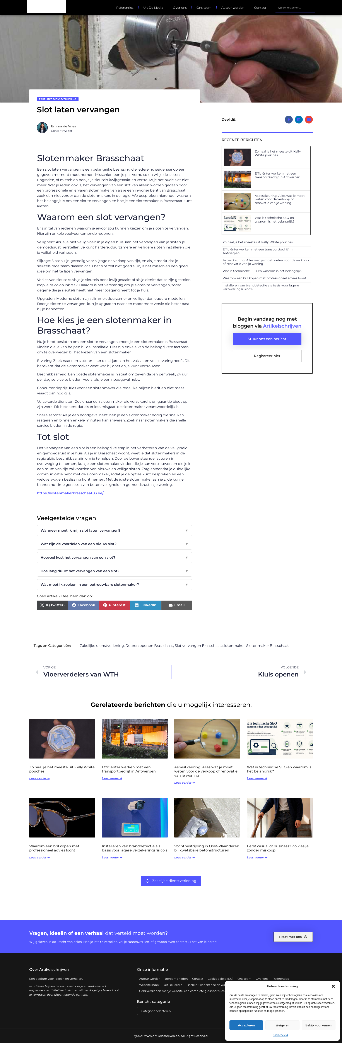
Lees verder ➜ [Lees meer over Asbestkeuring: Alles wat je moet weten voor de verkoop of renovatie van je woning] (184, 782)
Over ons (180, 8)
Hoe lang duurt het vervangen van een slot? (114, 571)
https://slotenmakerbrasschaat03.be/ (70, 493)
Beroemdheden (176, 978)
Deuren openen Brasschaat (149, 646)
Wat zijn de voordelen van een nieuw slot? (114, 544)
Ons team (204, 8)
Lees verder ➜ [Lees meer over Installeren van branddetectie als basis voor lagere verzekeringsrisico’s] (112, 857)
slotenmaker (233, 646)
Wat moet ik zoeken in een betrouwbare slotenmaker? (114, 584)
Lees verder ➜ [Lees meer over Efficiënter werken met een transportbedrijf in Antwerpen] (112, 778)
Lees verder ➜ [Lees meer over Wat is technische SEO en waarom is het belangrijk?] (257, 778)
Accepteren (246, 1025)
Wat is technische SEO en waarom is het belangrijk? (274, 219)
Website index (149, 984)
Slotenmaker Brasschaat (267, 646)
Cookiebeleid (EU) (220, 978)
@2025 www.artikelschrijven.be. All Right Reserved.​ (171, 1036)
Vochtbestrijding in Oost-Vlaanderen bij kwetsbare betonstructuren (206, 848)
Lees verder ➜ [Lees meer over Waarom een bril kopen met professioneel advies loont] (39, 857)
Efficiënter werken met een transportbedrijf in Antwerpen (277, 175)
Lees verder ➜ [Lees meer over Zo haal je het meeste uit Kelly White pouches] (39, 778)
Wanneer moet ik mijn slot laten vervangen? (114, 530)
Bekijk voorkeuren (318, 1025)
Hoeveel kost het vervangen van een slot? (114, 557)
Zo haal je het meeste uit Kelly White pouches (278, 153)
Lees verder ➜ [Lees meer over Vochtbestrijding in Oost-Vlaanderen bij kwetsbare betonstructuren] (184, 857)
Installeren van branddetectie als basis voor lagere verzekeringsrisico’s (261, 287)
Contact (260, 8)
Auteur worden (232, 8)
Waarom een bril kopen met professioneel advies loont (264, 278)
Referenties (124, 8)
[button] (333, 986)
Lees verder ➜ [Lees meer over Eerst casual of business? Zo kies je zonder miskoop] (257, 857)
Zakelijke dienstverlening (57, 99)
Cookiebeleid (280, 1035)
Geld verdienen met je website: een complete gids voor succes (183, 991)
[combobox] (295, 7)
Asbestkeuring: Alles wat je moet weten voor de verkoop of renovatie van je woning (280, 199)
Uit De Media (153, 8)
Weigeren (282, 1025)
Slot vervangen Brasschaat (198, 646)
